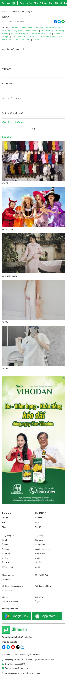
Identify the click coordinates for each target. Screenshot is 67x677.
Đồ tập (21, 36)
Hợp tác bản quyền (10, 601)
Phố (36, 3)
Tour (21, 3)
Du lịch (4, 540)
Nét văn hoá (40, 553)
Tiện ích (58, 3)
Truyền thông (7, 567)
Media (37, 567)
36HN (10, 590)
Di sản (37, 558)
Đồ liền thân (32, 30)
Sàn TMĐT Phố (41, 575)
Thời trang (6, 553)
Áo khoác (46, 30)
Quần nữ (13, 28)
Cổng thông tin (8, 535)
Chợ (50, 3)
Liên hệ (5, 597)
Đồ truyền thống (47, 36)
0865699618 (20, 664)
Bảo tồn (38, 562)
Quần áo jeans (53, 28)
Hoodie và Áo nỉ (38, 34)
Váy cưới (18, 30)
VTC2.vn (48, 586)
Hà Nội (29, 3)
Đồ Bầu (32, 36)
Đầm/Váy (6, 30)
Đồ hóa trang (8, 229)
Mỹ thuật (5, 558)
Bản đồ (38, 527)
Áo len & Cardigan (19, 34)
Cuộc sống (39, 535)
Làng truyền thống (42, 549)
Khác (36, 40)
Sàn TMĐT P (40, 513)
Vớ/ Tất (25, 40)
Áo (13, 36)
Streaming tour (8, 575)
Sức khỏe (39, 540)
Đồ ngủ (5, 36)
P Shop (43, 3)
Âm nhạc (5, 549)
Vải (16, 40)
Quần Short (26, 28)
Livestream (6, 579)
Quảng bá (39, 597)
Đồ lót (57, 34)
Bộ (50, 34)
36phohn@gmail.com (19, 668)
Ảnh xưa (5, 562)
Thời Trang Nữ (27, 11)
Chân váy (39, 28)
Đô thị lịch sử (40, 544)
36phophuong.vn (16, 586)
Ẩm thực (6, 3)
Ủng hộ (38, 601)
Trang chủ (6, 11)
